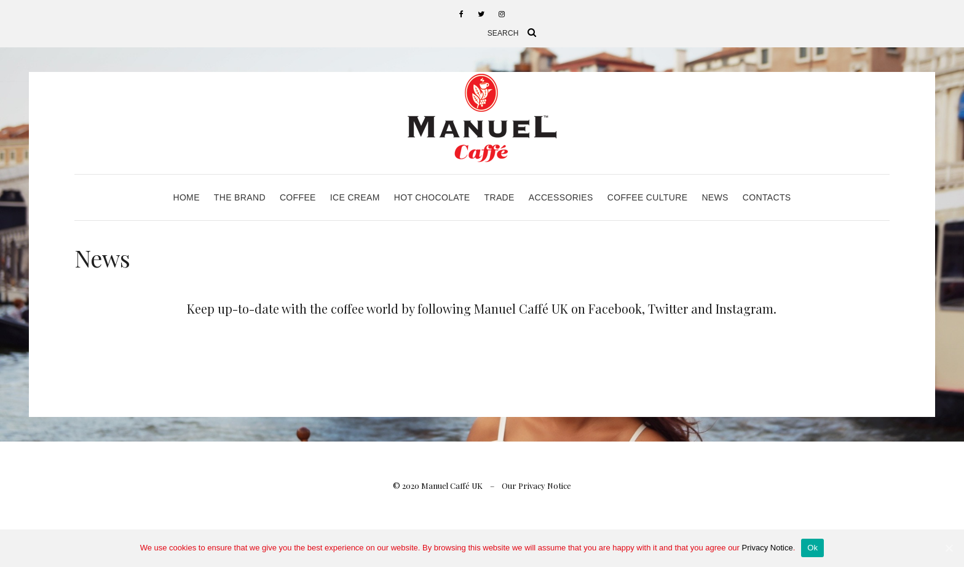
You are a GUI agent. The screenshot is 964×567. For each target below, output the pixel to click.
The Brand (240, 197)
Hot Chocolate (432, 197)
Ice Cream (355, 197)
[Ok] (948, 548)
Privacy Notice (767, 547)
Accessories (561, 197)
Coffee (298, 197)
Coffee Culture (647, 197)
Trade (499, 197)
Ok (812, 547)
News (714, 197)
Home (186, 197)
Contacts (767, 197)
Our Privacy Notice (536, 485)
